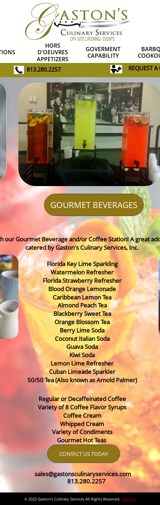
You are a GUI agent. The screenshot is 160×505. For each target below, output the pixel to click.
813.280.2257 (44, 69)
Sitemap (128, 499)
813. (73, 481)
